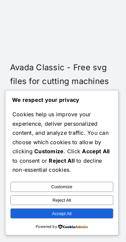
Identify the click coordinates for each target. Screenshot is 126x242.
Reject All (61, 200)
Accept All (62, 213)
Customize (61, 186)
